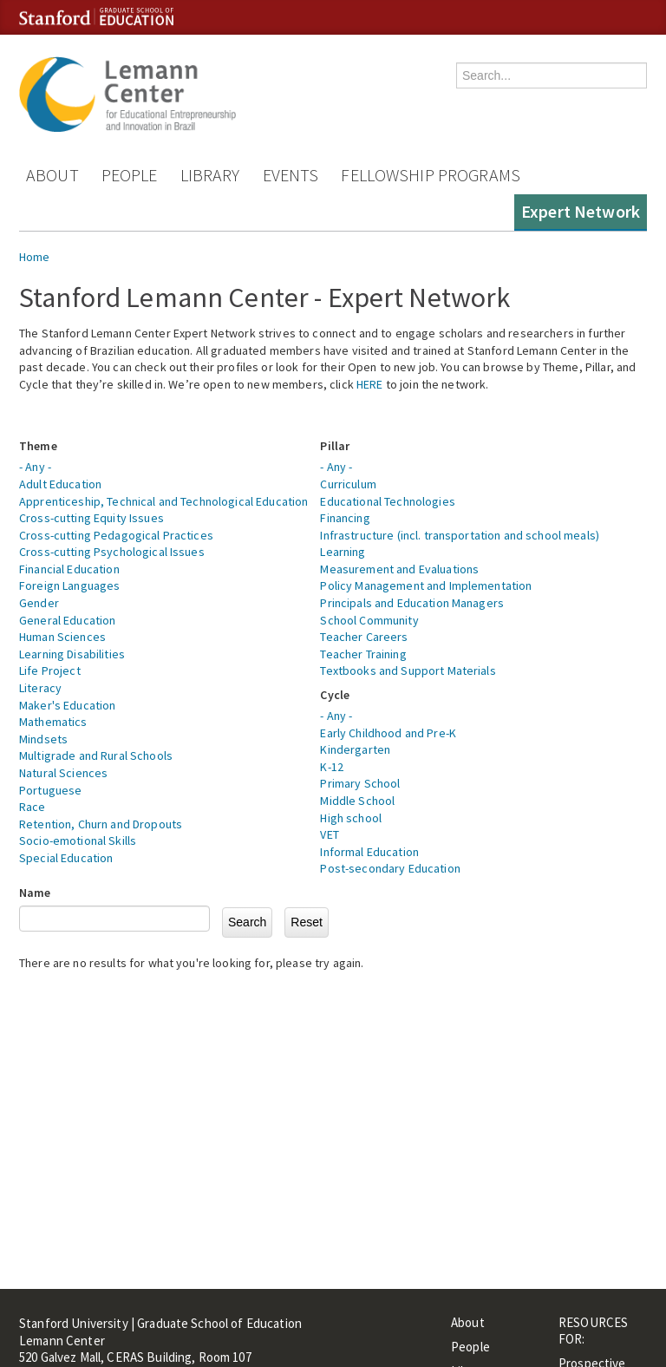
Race (32, 806)
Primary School (360, 783)
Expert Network (580, 211)
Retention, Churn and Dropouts (100, 824)
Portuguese (50, 790)
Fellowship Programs (430, 175)
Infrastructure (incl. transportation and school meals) (459, 535)
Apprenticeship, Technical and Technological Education (163, 501)
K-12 (331, 767)
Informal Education (369, 852)
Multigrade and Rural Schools (96, 755)
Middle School (357, 800)
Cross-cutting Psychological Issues (112, 551)
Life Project (50, 670)
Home (34, 257)
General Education (67, 620)
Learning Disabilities (72, 654)
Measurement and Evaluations (399, 569)
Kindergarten (355, 749)
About (52, 175)
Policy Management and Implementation (426, 585)
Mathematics (53, 721)
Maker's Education (67, 705)
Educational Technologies (387, 501)
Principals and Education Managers (412, 603)
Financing (344, 518)
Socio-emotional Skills (77, 840)
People (129, 175)
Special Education (66, 858)
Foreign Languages (69, 585)
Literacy (40, 688)
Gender (39, 603)
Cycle (334, 695)
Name (35, 892)
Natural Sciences (63, 773)
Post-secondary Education (390, 868)
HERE (369, 384)
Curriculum (347, 484)
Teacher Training (363, 654)
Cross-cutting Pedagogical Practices (116, 535)
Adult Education (60, 484)
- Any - (35, 466)
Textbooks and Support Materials (407, 670)
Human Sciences (62, 636)
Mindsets (43, 739)
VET (329, 834)
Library (210, 175)
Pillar (334, 446)
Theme (38, 446)
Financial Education (69, 569)
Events (291, 175)
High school (351, 818)
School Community (369, 620)
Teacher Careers (364, 636)
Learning (342, 551)
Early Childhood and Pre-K (388, 733)
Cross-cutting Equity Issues (91, 518)
